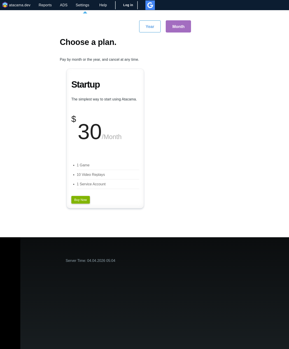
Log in (128, 5)
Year (150, 26)
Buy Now (80, 200)
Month (178, 26)
